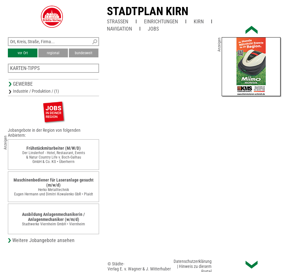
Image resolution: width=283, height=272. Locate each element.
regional (53, 53)
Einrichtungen (161, 22)
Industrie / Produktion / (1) (36, 91)
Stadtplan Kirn (147, 11)
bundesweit (83, 53)
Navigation (119, 29)
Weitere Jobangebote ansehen (43, 240)
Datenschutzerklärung (193, 261)
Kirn (199, 22)
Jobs (153, 29)
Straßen (117, 22)
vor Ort (23, 53)
